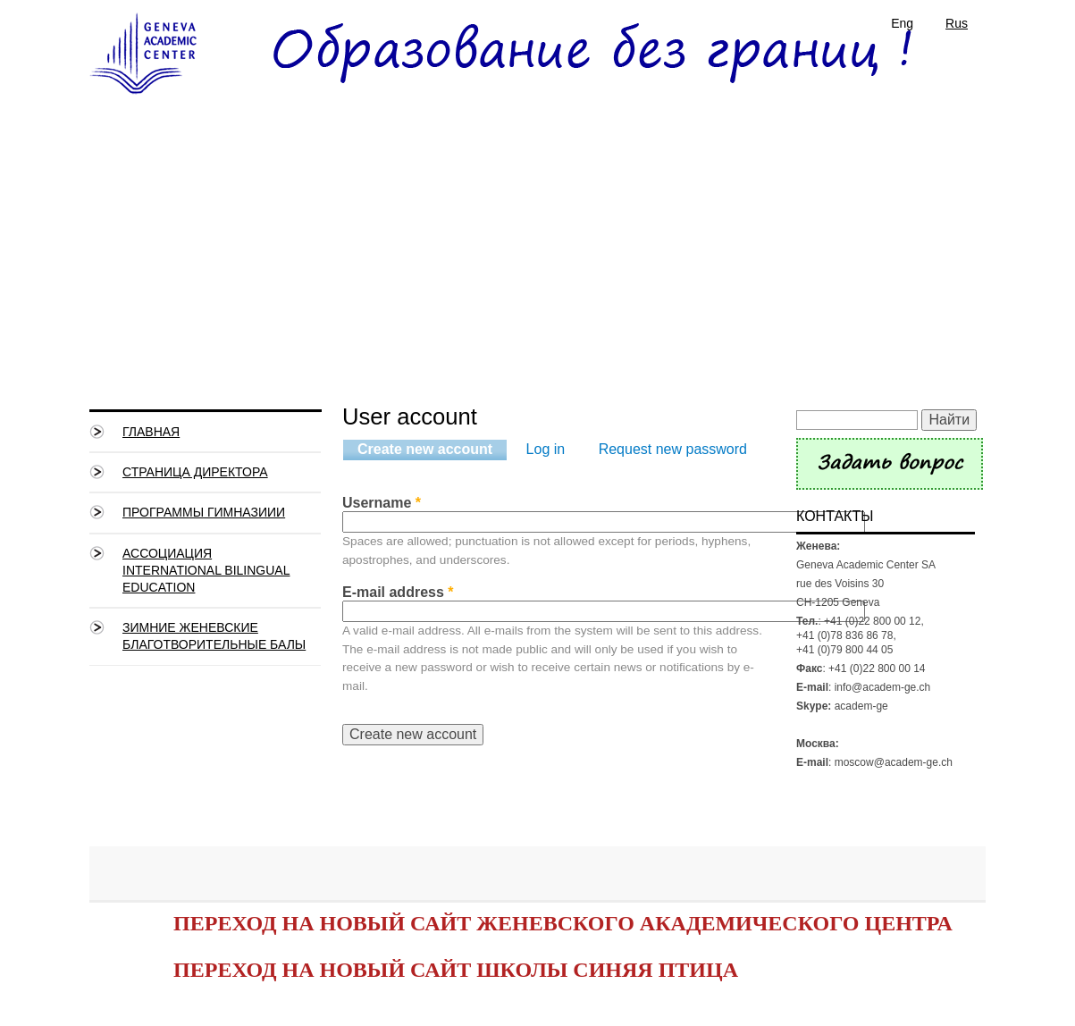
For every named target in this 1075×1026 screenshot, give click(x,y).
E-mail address (398, 592)
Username (381, 502)
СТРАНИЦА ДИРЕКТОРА (195, 472)
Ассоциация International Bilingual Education (206, 570)
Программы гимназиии (203, 512)
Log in (546, 449)
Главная (151, 432)
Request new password (673, 449)
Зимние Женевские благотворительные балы (214, 636)
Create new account (432, 450)
